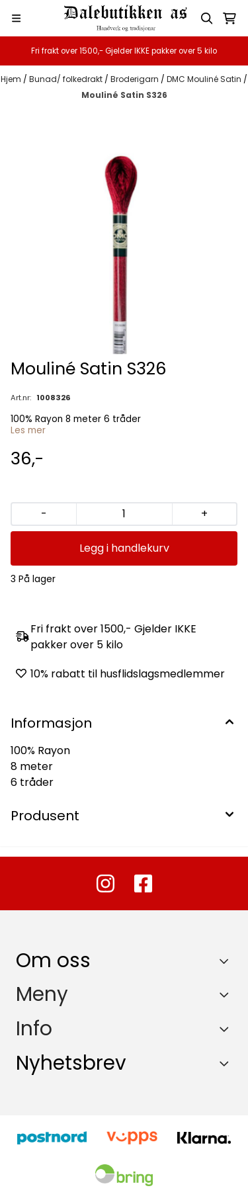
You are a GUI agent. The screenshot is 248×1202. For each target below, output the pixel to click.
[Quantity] (124, 514)
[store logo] (124, 18)
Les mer (28, 430)
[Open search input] (207, 18)
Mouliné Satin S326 (124, 95)
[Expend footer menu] (226, 994)
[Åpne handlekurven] (229, 18)
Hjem (12, 79)
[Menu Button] (16, 18)
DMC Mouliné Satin (205, 79)
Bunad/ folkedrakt (66, 79)
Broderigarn (135, 79)
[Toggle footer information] (227, 960)
